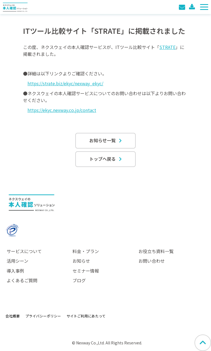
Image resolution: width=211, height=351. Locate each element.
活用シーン (17, 260)
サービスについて (24, 251)
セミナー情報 (86, 270)
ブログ (79, 280)
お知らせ (81, 260)
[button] (204, 7)
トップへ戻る (102, 158)
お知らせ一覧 (102, 140)
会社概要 (12, 316)
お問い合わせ (182, 7)
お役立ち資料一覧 (156, 251)
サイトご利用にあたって (86, 316)
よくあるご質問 (22, 280)
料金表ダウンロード (192, 7)
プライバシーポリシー (43, 316)
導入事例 (15, 270)
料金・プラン (86, 251)
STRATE (167, 47)
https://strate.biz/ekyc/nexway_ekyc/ (65, 83)
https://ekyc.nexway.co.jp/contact (61, 110)
